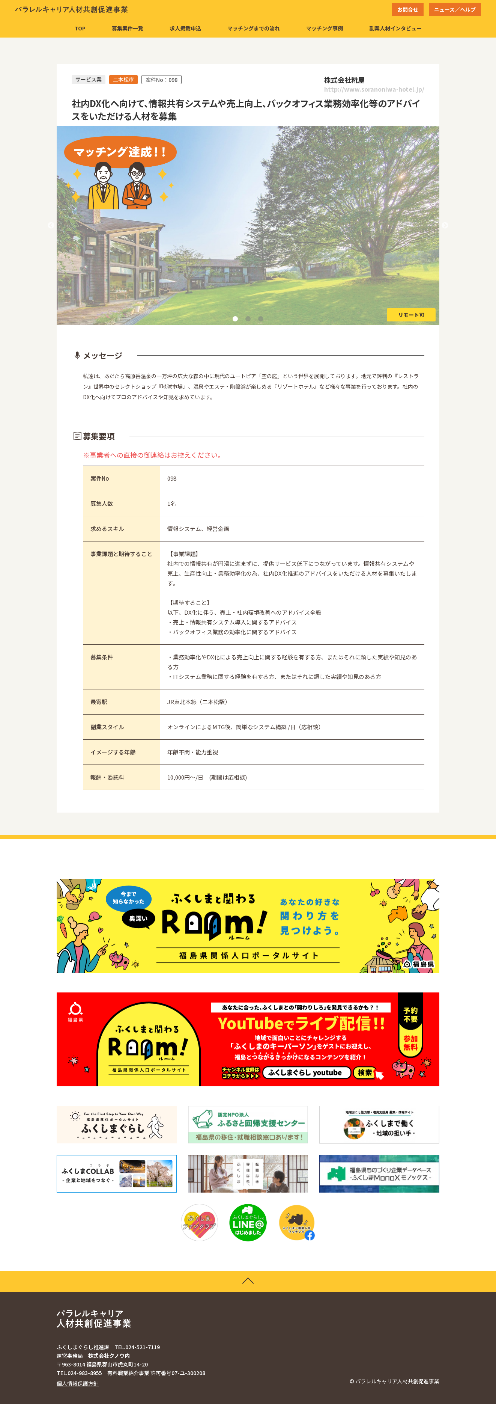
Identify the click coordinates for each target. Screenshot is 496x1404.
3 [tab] (260, 318)
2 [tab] (248, 318)
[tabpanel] (248, 225)
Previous (51, 225)
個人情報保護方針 (78, 1383)
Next (445, 225)
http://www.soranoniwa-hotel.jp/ (374, 89)
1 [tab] (235, 318)
